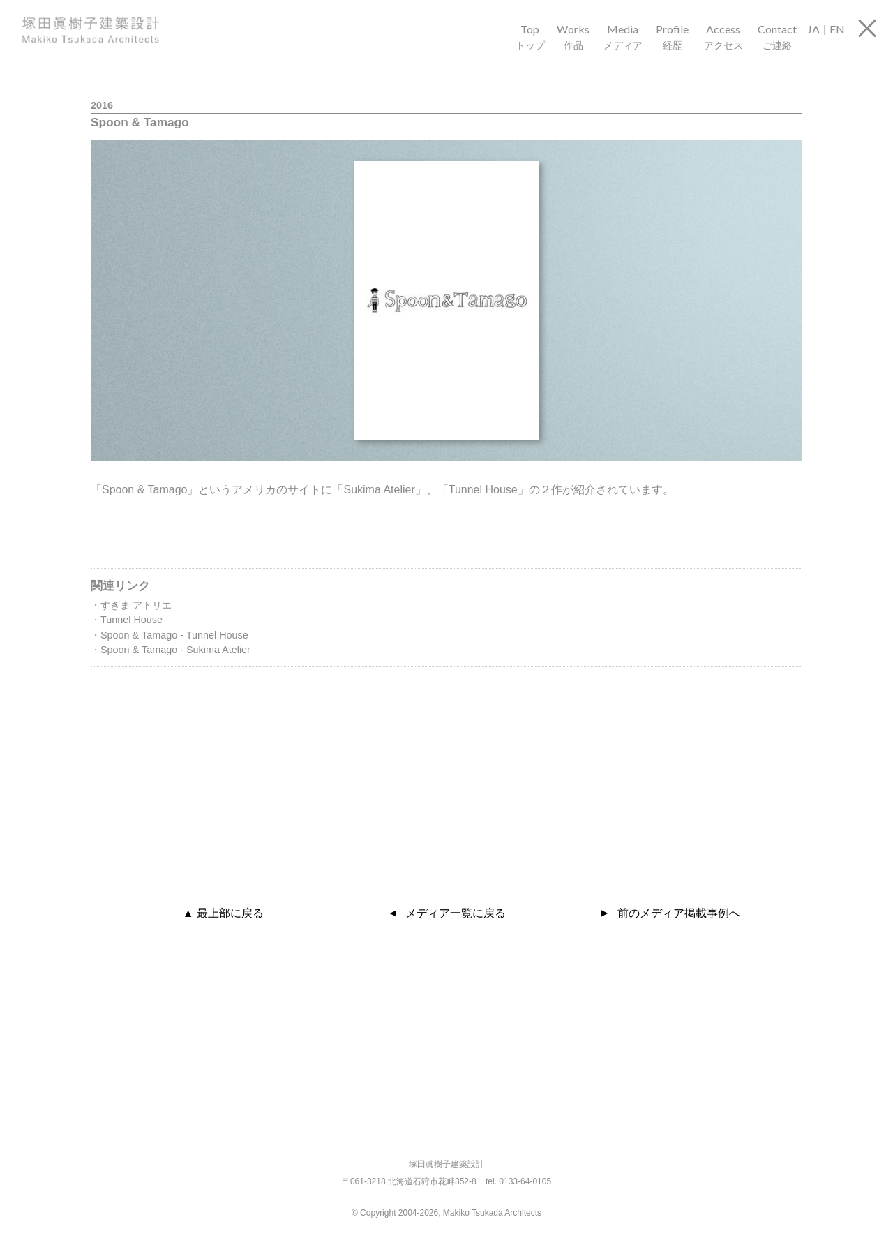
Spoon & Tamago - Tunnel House (174, 635)
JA (813, 29)
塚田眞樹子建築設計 (107, 30)
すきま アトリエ (136, 605)
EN (837, 29)
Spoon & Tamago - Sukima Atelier (175, 649)
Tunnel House (131, 619)
